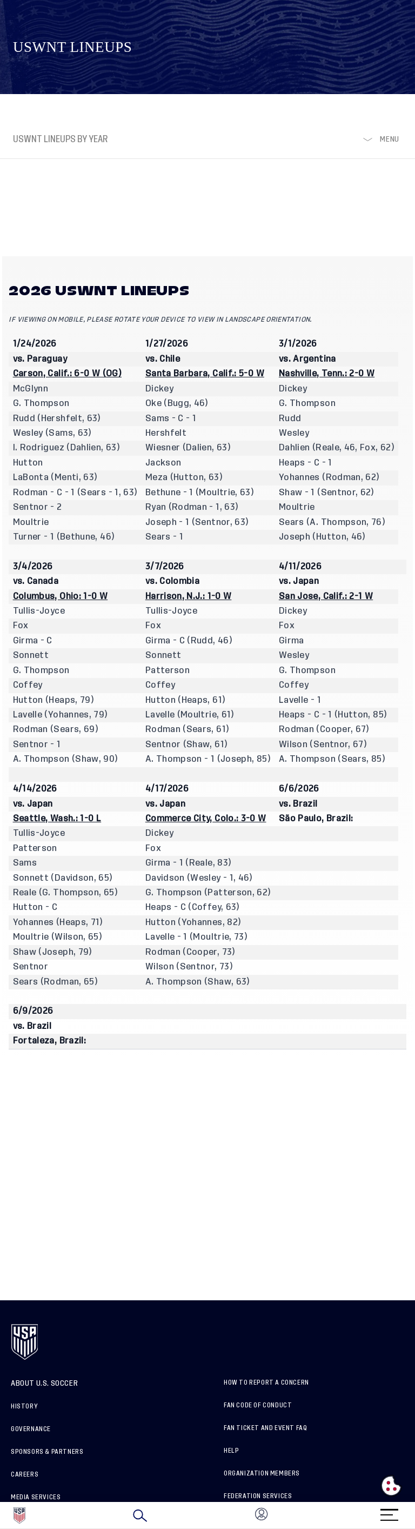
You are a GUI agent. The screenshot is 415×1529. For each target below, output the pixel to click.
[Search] (140, 1515)
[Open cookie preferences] (391, 1486)
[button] (414, 1515)
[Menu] (389, 1511)
